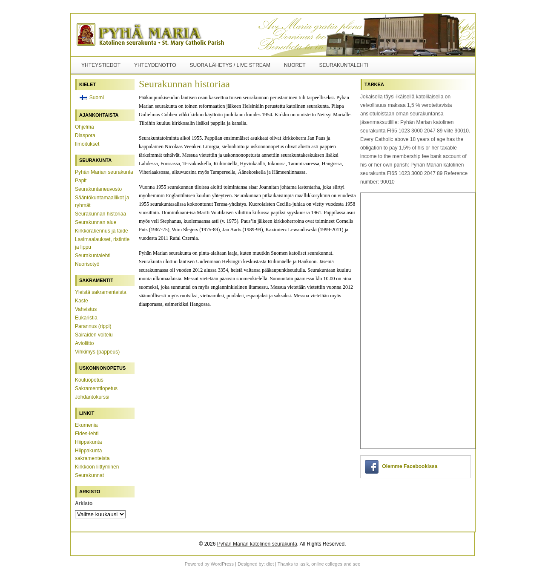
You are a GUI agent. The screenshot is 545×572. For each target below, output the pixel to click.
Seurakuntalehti (343, 65)
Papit (80, 181)
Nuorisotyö (87, 264)
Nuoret (295, 65)
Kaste (81, 301)
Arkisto (83, 503)
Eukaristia (86, 318)
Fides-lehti (86, 434)
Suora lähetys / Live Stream (229, 65)
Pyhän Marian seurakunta (104, 172)
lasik (304, 563)
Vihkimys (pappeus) (97, 352)
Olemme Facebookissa (409, 466)
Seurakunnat (89, 475)
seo (357, 563)
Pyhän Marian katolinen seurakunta (257, 544)
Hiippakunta (88, 442)
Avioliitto (84, 343)
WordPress (222, 563)
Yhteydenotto (155, 65)
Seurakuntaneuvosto (98, 189)
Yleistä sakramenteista (100, 292)
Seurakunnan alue (95, 222)
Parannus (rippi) (93, 326)
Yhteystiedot (100, 65)
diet (270, 563)
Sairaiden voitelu (94, 335)
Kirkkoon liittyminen (97, 467)
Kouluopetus (89, 380)
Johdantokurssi (92, 397)
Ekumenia (86, 425)
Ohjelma (84, 127)
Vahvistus (86, 309)
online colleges (326, 563)
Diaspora (85, 135)
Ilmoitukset (87, 144)
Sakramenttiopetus (96, 388)
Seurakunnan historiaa (100, 214)
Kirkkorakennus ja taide (101, 231)
